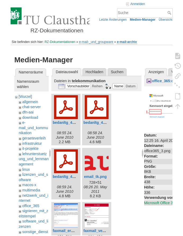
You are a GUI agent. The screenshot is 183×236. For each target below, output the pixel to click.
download (30, 117)
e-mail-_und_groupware (96, 42)
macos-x (29, 185)
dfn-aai (28, 112)
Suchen (117, 72)
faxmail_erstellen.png (72, 231)
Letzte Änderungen (113, 19)
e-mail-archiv (127, 42)
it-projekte (30, 148)
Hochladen (94, 72)
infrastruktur (32, 143)
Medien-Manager (142, 19)
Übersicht (165, 19)
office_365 (30, 206)
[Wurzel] (25, 96)
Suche (169, 13)
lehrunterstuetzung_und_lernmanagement (34, 159)
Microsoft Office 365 (160, 203)
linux (26, 169)
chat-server (31, 107)
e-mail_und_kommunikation (33, 127)
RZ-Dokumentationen (59, 42)
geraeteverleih (34, 138)
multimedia (31, 190)
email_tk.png (95, 176)
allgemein (30, 102)
